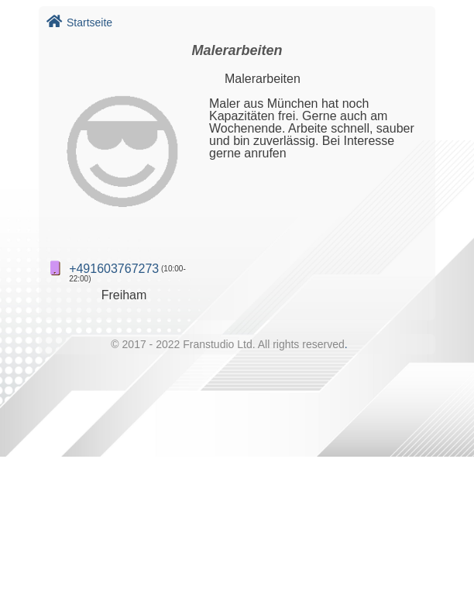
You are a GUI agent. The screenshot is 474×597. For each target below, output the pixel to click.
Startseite (79, 22)
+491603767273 (114, 268)
